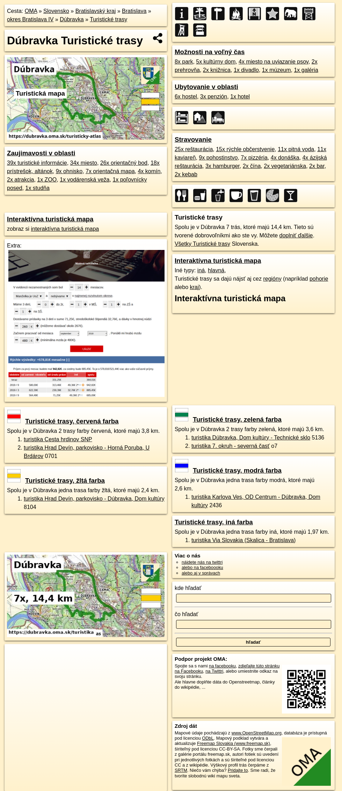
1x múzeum (276, 70)
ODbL (207, 738)
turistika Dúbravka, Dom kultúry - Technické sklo (250, 438)
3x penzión (213, 96)
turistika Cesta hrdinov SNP (58, 439)
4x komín (149, 171)
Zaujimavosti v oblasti (41, 153)
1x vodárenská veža (84, 180)
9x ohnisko (69, 171)
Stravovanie (193, 139)
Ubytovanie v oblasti (206, 86)
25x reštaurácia (194, 149)
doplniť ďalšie (296, 235)
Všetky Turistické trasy (202, 244)
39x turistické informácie (37, 163)
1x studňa (37, 188)
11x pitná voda (296, 149)
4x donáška (285, 158)
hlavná (216, 270)
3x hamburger (222, 166)
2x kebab (186, 174)
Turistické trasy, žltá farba (56, 480)
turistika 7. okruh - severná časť (230, 446)
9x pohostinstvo (218, 158)
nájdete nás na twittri (202, 562)
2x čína (252, 166)
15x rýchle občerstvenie (245, 149)
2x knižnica (217, 70)
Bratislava (134, 11)
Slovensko (56, 11)
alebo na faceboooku (202, 567)
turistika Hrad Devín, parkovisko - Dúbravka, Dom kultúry (94, 499)
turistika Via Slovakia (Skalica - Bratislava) (243, 540)
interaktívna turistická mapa (65, 229)
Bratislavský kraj (95, 11)
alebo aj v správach (201, 573)
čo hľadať (186, 614)
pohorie (319, 279)
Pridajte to (238, 770)
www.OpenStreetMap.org (257, 732)
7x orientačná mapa (110, 171)
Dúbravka (71, 19)
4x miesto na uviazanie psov (273, 62)
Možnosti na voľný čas (210, 52)
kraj (194, 287)
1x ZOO (47, 180)
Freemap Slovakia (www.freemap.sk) (233, 743)
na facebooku (222, 665)
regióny (272, 279)
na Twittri (214, 671)
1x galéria (306, 70)
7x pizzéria (254, 158)
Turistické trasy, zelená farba (228, 419)
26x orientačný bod (123, 163)
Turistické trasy (108, 19)
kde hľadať (188, 588)
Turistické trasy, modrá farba (228, 470)
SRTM (181, 770)
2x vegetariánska (285, 166)
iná (201, 270)
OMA (31, 11)
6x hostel (186, 96)
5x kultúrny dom (215, 62)
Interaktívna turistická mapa (50, 219)
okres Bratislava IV (30, 19)
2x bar (317, 166)
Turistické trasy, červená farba (63, 421)
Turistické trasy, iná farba (214, 522)
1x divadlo (246, 70)
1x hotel (240, 96)
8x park (184, 62)
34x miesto (83, 163)
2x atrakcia (20, 180)
